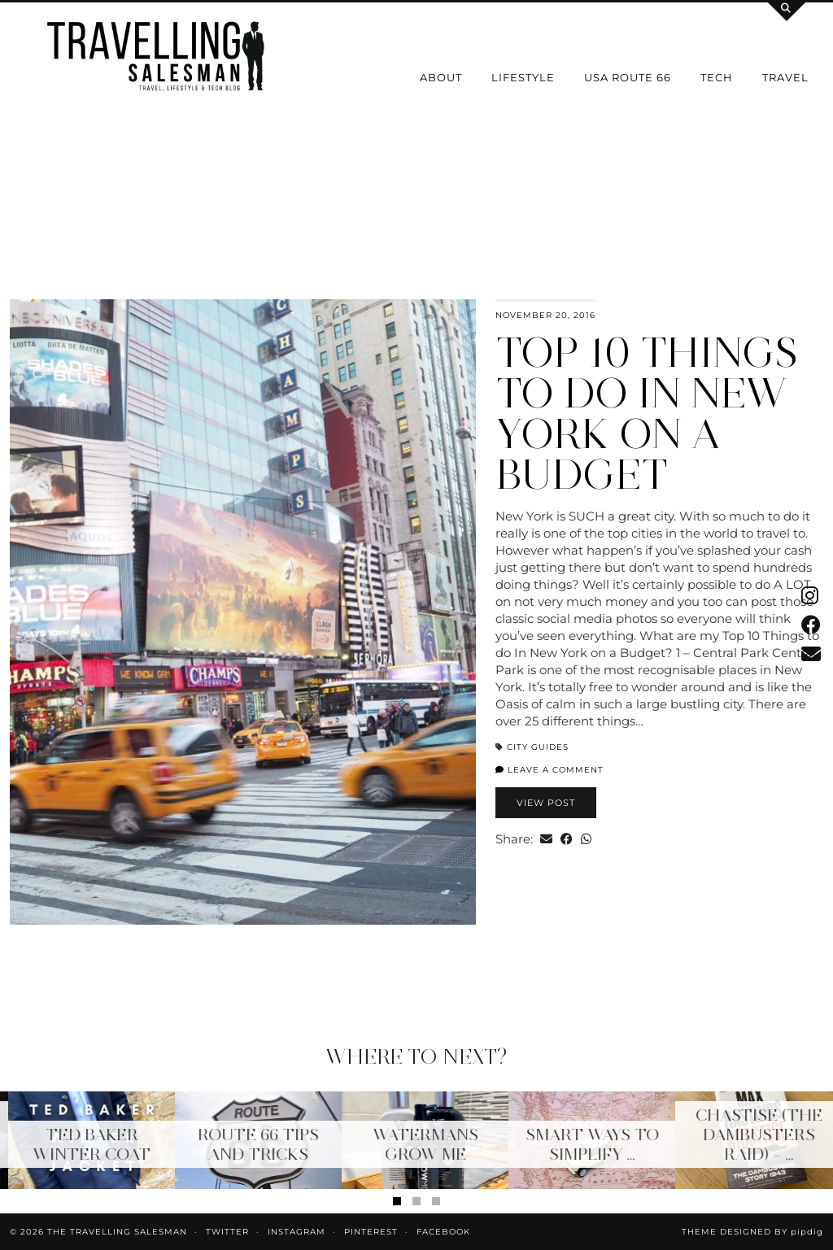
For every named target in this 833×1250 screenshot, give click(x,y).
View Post (546, 802)
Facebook (443, 1231)
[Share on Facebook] (566, 838)
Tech (716, 77)
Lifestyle (523, 77)
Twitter (227, 1231)
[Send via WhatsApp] (586, 838)
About (441, 77)
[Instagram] (52, 182)
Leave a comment (549, 769)
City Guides (538, 747)
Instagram (296, 1231)
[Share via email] (546, 838)
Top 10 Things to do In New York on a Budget (646, 413)
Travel (785, 77)
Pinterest (371, 1231)
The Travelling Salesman (117, 1231)
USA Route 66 (627, 77)
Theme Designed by (752, 1231)
